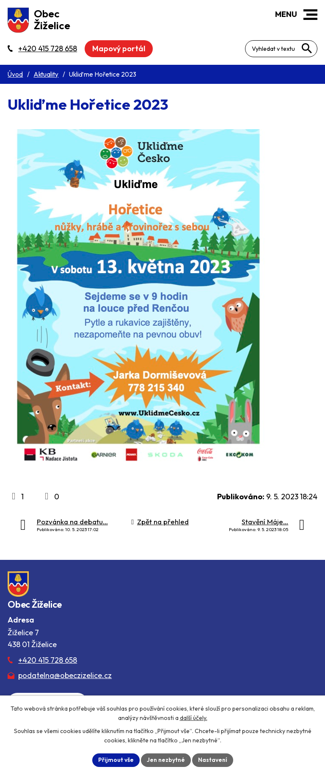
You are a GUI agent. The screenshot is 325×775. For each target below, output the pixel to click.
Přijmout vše (116, 760)
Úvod (15, 74)
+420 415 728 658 (47, 660)
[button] (310, 14)
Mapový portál (118, 48)
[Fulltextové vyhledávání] (281, 48)
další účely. (193, 718)
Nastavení (212, 760)
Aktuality (45, 74)
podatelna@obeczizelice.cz (65, 675)
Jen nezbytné (166, 760)
